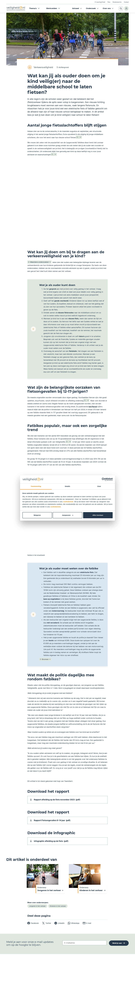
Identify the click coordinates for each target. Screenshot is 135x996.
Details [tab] (67, 486)
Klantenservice (117, 2)
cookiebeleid (68, 501)
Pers (109, 2)
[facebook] (33, 926)
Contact (126, 2)
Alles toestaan (97, 515)
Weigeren (37, 515)
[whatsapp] (73, 926)
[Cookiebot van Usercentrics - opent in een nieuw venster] (103, 479)
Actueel (75, 8)
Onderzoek (91, 8)
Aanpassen (67, 515)
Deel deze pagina (39, 918)
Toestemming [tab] (36, 486)
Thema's (34, 8)
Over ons (107, 8)
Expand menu (81, 8)
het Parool (93, 406)
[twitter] (46, 926)
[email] (87, 926)
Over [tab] (99, 486)
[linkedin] (59, 926)
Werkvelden (53, 8)
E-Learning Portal (100, 2)
